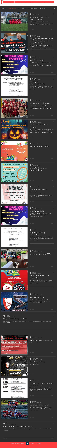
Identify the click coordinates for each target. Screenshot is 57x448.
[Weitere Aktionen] (53, 14)
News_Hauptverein (12, 8)
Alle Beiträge (3, 8)
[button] (11, 2)
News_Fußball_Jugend (32, 8)
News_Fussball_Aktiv (22, 8)
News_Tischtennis (42, 8)
